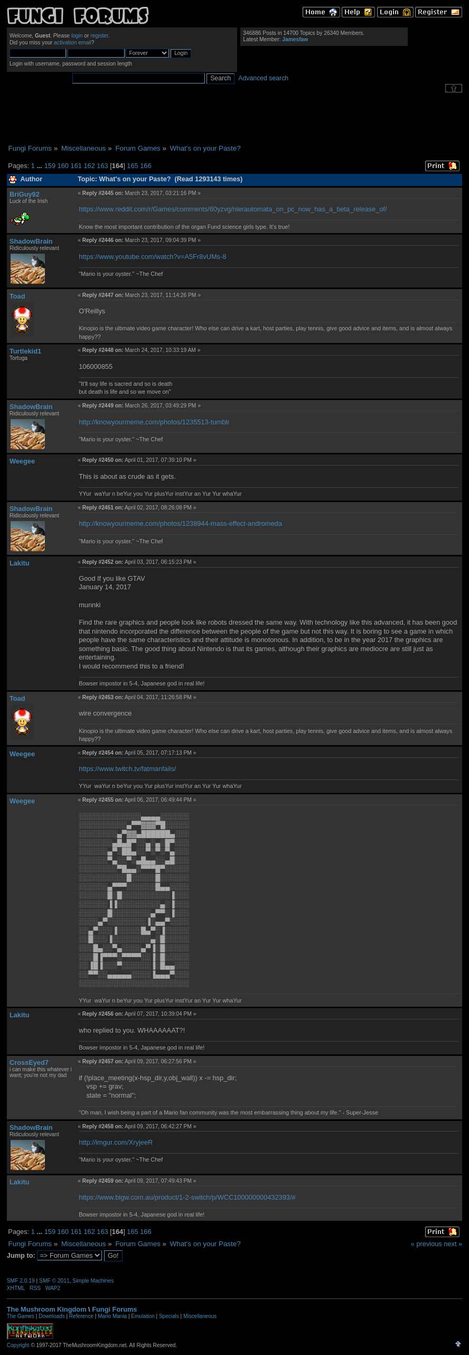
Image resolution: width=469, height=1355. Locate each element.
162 (89, 166)
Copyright (18, 1345)
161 (76, 166)
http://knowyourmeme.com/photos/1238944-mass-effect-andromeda (180, 523)
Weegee (22, 461)
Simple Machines (93, 1281)
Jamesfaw (295, 39)
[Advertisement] (234, 118)
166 (145, 166)
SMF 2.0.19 (21, 1281)
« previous (426, 1244)
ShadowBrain (31, 241)
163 (102, 166)
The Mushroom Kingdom (47, 1309)
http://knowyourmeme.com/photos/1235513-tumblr (154, 422)
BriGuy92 (25, 194)
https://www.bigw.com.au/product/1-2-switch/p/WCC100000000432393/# (187, 1197)
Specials (169, 1316)
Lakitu (20, 563)
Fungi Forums (114, 1309)
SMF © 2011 (54, 1281)
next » (453, 1244)
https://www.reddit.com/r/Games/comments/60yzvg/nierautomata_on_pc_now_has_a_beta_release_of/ (233, 209)
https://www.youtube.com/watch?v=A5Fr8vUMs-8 (152, 257)
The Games (20, 1316)
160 (63, 166)
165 (132, 166)
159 (49, 166)
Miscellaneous (200, 1316)
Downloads (51, 1316)
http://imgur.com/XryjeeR (116, 1142)
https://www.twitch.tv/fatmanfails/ (127, 769)
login (77, 36)
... (40, 166)
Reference (81, 1316)
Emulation (142, 1316)
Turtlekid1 (25, 351)
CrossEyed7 (29, 1062)
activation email (72, 42)
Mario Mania (112, 1316)
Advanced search (263, 78)
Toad (17, 296)
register (99, 36)
